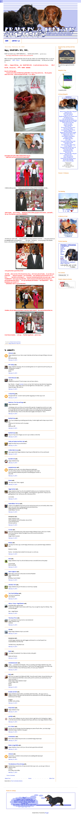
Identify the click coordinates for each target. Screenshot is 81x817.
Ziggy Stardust (11, 489)
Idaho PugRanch (12, 571)
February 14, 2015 (12, 360)
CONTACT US (16, 41)
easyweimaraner (12, 467)
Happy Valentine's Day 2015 (15, 343)
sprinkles (10, 716)
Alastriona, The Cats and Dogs (15, 402)
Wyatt (9, 651)
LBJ (9, 629)
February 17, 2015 (12, 772)
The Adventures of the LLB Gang (16, 764)
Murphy (10, 542)
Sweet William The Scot (14, 503)
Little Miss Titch (12, 584)
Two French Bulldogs (13, 593)
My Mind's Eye (11, 418)
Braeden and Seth (12, 691)
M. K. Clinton (11, 726)
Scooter (10, 529)
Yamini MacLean (12, 377)
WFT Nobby (11, 364)
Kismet (10, 480)
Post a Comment (11, 775)
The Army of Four (12, 618)
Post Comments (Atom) (16, 781)
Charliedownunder (12, 663)
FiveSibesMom (11, 736)
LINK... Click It (16, 60)
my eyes (21, 384)
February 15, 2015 (12, 711)
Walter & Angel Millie (13, 745)
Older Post (51, 778)
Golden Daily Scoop (13, 450)
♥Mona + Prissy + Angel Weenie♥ (16, 603)
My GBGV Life (11, 458)
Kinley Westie (11, 707)
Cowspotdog (11, 393)
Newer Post (7, 778)
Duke (9, 558)
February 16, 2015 (12, 759)
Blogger (47, 812)
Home (29, 778)
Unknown (10, 353)
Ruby (9, 674)
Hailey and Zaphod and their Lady (16, 441)
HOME (6, 41)
